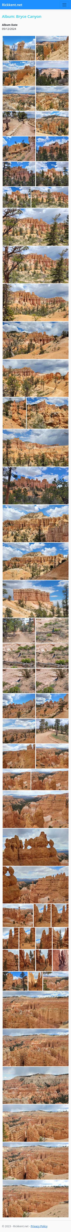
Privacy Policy (39, 1226)
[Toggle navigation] (64, 4)
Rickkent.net (12, 4)
